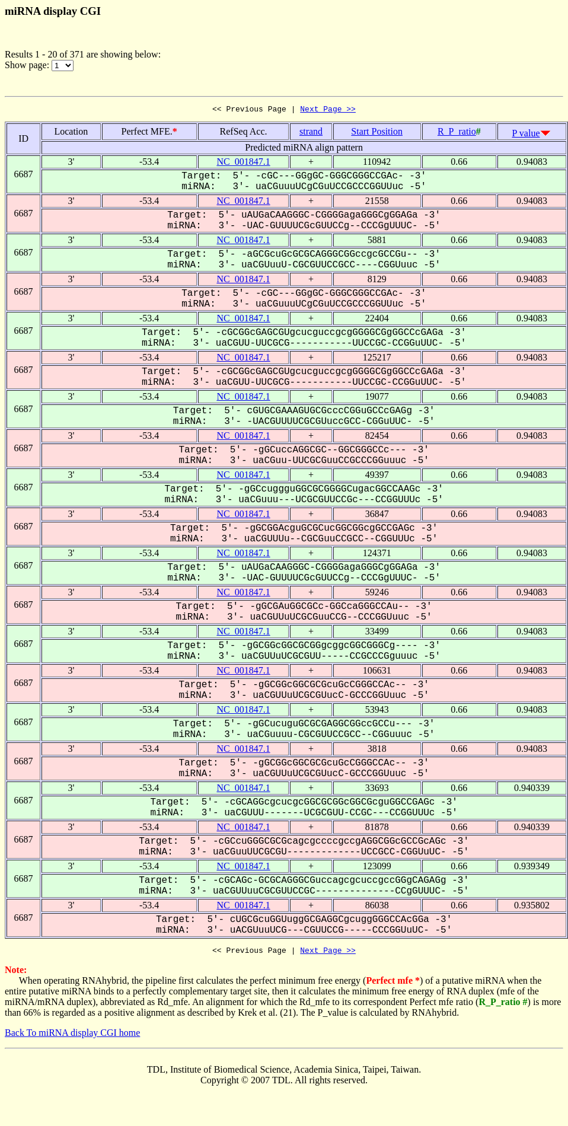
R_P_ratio (457, 133)
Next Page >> (328, 110)
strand (311, 133)
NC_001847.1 (243, 163)
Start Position (377, 133)
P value (526, 135)
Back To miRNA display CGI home (72, 1036)
